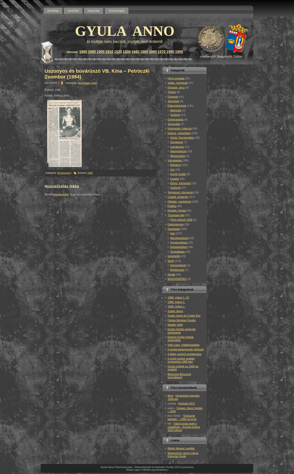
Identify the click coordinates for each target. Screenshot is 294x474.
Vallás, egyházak (178, 83)
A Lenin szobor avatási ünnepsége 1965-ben (181, 360)
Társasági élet (176, 215)
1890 (92, 52)
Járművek (173, 101)
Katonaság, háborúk (180, 128)
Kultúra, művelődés (179, 133)
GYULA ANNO (125, 31)
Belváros (175, 165)
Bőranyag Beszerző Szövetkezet (179, 376)
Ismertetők (174, 256)
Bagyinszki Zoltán (87, 83)
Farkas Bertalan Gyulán (182, 320)
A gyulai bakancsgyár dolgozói (186, 349)
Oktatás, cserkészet (179, 201)
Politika (172, 206)
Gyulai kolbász (179, 242)
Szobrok (175, 114)
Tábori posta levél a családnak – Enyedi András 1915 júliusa (184, 427)
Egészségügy (176, 224)
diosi (170, 395)
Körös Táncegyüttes (182, 137)
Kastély (174, 178)
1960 (153, 52)
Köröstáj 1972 (186, 403)
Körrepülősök (178, 265)
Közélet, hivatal (177, 210)
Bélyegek (175, 110)
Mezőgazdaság (179, 238)
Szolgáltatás (177, 251)
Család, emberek (178, 197)
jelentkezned (60, 194)
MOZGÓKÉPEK (177, 279)
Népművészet (178, 151)
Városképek (175, 160)
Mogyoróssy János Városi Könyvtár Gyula (183, 455)
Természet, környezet (180, 192)
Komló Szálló (178, 174)
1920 (118, 52)
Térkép (172, 92)
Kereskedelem (178, 247)
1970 (162, 52)
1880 (83, 52)
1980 (170, 52)
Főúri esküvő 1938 (181, 219)
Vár (172, 169)
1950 (144, 52)
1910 (109, 52)
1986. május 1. (176, 302)
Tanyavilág (174, 124)
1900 (101, 52)
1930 (127, 52)
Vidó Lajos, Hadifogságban (184, 345)
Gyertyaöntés (175, 119)
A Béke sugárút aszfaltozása (184, 354)
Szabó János (175, 311)
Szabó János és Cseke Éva (184, 315)
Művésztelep (177, 156)
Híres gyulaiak (176, 78)
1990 (179, 52)
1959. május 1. (176, 306)
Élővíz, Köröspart (180, 183)
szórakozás (177, 146)
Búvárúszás (63, 172)
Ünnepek (173, 96)
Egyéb (171, 274)
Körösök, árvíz (176, 87)
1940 (136, 52)
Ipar (172, 233)
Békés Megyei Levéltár (181, 448)
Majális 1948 (175, 324)
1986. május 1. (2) (178, 297)
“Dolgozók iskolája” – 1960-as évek (182, 417)
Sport (171, 260)
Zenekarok (176, 142)
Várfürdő (175, 187)
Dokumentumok (177, 105)
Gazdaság (174, 229)
